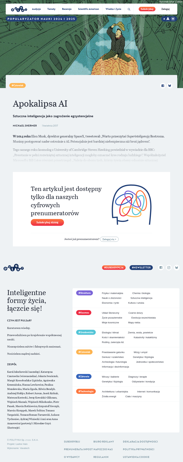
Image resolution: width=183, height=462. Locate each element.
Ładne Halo (22, 444)
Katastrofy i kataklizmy (145, 337)
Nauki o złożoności (111, 298)
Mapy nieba (134, 322)
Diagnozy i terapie (137, 376)
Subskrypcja (114, 267)
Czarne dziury (135, 313)
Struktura (85, 293)
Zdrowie (84, 376)
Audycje (36, 9)
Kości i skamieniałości (113, 337)
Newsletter (142, 267)
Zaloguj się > (109, 239)
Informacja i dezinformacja (115, 366)
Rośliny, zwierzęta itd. (113, 342)
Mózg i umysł (140, 352)
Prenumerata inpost (78, 449)
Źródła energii (109, 396)
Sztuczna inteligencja (141, 298)
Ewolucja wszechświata (143, 317)
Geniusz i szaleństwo (113, 357)
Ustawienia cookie (136, 457)
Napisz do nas (103, 449)
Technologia (86, 391)
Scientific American (88, 9)
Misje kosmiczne (110, 322)
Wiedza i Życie (113, 9)
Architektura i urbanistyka (115, 391)
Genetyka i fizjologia (143, 357)
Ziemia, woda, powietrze (140, 332)
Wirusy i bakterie (110, 376)
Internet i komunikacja (148, 391)
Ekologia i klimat (110, 332)
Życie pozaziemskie (112, 317)
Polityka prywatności (138, 449)
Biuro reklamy (103, 441)
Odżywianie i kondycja (143, 381)
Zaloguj (165, 9)
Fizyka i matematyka (112, 293)
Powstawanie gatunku (113, 352)
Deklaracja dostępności (140, 441)
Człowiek (18, 85)
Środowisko (86, 332)
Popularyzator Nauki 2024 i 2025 (41, 19)
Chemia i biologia (141, 293)
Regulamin (100, 457)
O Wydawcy (72, 457)
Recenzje (66, 9)
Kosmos (84, 312)
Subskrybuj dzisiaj (47, 222)
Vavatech (24, 448)
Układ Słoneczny (110, 313)
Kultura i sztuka (136, 302)
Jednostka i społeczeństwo (150, 362)
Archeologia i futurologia (114, 362)
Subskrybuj (147, 9)
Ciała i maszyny (133, 396)
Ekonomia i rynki (110, 302)
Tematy (51, 9)
